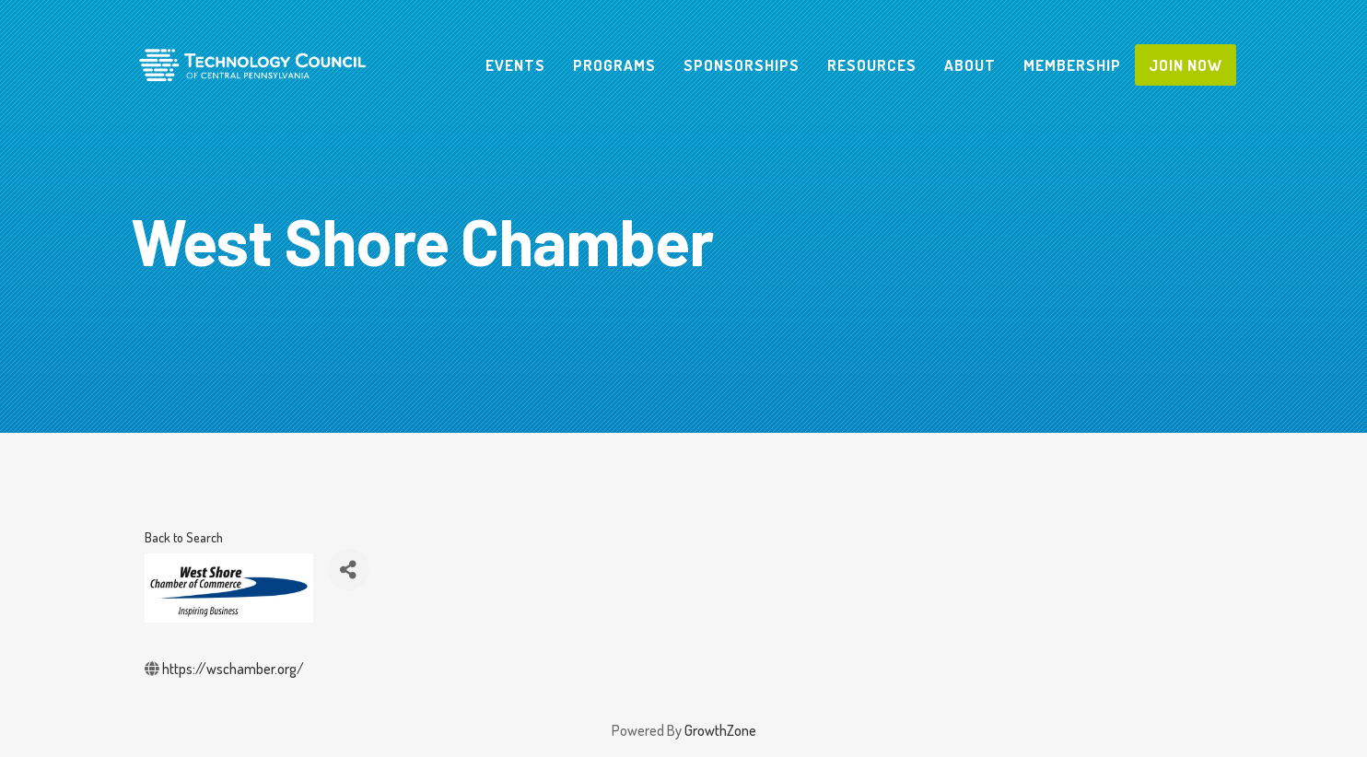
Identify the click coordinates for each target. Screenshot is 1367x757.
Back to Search (184, 537)
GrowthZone (720, 730)
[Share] (348, 569)
